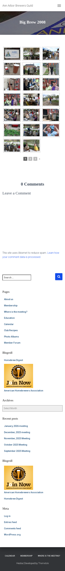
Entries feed (10, 522)
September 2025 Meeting (17, 451)
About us (8, 299)
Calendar (9, 324)
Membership (10, 305)
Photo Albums (11, 336)
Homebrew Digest (13, 360)
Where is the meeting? (15, 312)
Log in (7, 516)
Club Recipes (11, 330)
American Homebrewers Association (23, 378)
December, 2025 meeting (17, 432)
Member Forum (12, 342)
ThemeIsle (43, 563)
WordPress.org (12, 534)
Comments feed (12, 528)
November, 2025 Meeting (17, 438)
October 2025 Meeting (15, 444)
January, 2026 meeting (16, 426)
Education (9, 318)
